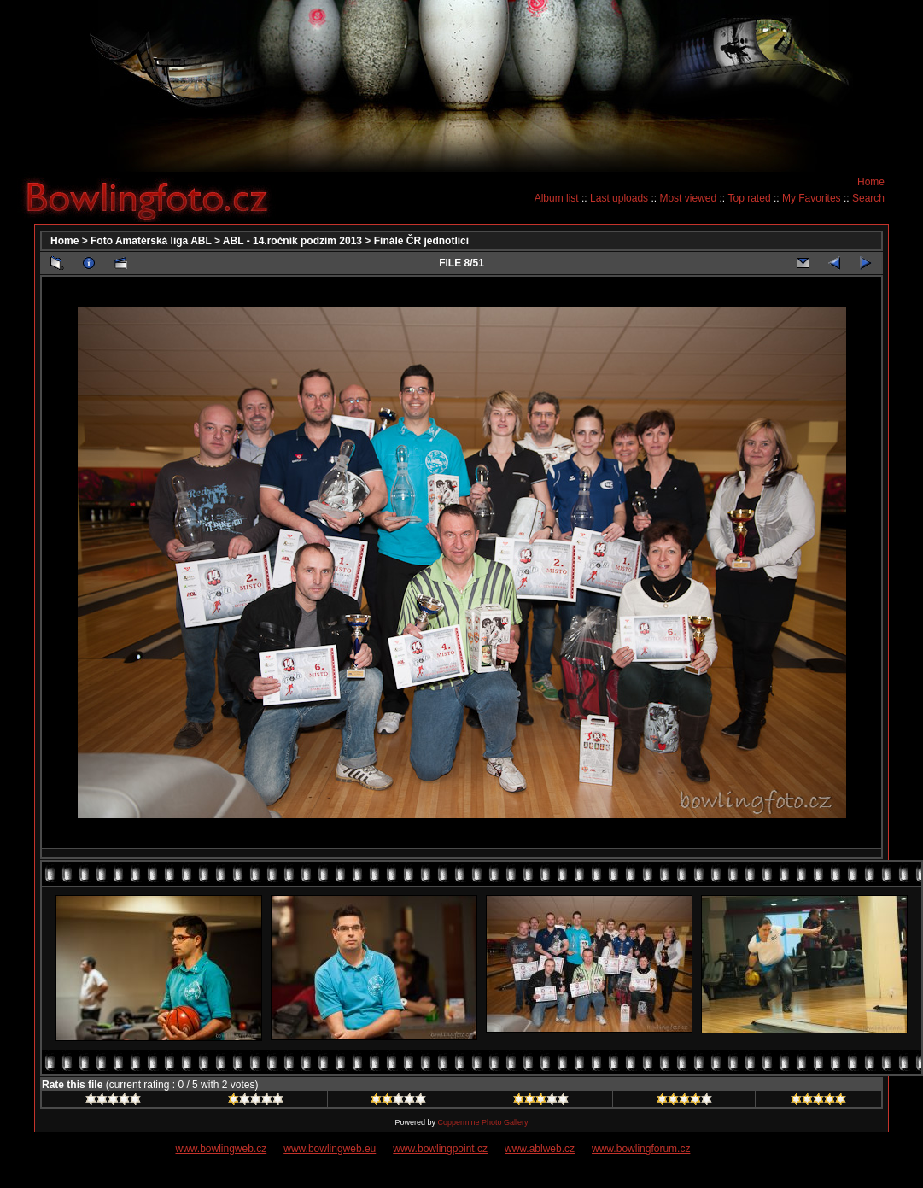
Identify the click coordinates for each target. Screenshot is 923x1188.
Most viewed (687, 198)
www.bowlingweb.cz (221, 1149)
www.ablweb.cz (540, 1149)
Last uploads (619, 198)
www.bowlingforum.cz (641, 1149)
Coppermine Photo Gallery (482, 1122)
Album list (557, 198)
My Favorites (811, 198)
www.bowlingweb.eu (329, 1149)
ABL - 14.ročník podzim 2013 (292, 241)
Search (868, 198)
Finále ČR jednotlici (421, 241)
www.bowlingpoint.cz (440, 1149)
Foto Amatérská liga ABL (151, 241)
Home (871, 182)
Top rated (749, 198)
